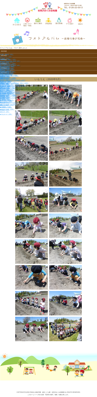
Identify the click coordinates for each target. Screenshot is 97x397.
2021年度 (4, 55)
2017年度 (4, 73)
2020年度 (4, 60)
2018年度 (4, 68)
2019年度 (4, 64)
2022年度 (4, 51)
